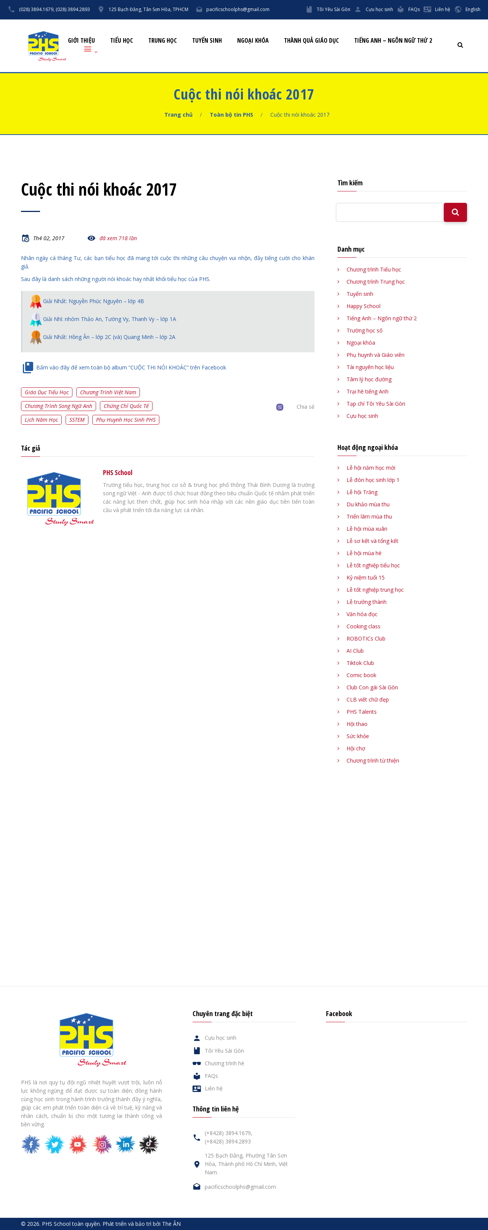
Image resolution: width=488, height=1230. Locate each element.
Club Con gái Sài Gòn (372, 687)
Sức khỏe (358, 736)
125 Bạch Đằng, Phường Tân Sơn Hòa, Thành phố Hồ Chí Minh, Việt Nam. (246, 1164)
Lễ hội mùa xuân (367, 528)
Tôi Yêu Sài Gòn (333, 9)
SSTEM (77, 419)
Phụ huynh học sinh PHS (126, 419)
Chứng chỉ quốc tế (126, 405)
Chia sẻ (306, 406)
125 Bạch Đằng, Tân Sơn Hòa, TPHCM (148, 9)
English (473, 9)
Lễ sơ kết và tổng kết (372, 540)
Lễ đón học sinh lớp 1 (373, 479)
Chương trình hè (224, 1063)
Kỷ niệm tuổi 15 (366, 577)
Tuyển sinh (207, 40)
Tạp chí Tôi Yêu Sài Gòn (376, 403)
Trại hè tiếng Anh (367, 391)
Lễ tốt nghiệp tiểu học (373, 565)
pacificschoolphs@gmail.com (238, 9)
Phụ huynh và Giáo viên (376, 354)
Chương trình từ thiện (373, 760)
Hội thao (357, 723)
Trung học (162, 40)
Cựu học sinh (379, 9)
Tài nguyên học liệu (370, 367)
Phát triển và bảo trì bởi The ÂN (142, 1223)
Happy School (363, 306)
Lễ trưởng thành (367, 601)
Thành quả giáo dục (311, 40)
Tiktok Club (360, 662)
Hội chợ (356, 748)
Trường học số (364, 330)
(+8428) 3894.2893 (228, 1141)
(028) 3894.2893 (73, 9)
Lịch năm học (41, 419)
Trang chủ (178, 114)
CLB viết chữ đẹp (368, 699)
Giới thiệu (81, 40)
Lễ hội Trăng (362, 492)
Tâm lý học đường (369, 379)
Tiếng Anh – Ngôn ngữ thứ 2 (393, 40)
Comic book (361, 675)
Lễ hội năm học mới (371, 467)
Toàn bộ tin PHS (231, 114)
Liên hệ (442, 9)
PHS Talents (362, 711)
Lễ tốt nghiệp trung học (375, 589)
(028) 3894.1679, (37, 9)
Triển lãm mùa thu (369, 516)
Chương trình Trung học (376, 281)
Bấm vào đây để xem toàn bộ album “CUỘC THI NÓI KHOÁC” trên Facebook (131, 367)
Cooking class (363, 626)
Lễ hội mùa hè (364, 553)
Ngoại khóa (253, 40)
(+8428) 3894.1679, (228, 1133)
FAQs (414, 9)
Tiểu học (121, 40)
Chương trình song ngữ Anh (58, 405)
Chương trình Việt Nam (108, 392)
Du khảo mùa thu (368, 504)
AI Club (355, 650)
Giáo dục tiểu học (47, 392)
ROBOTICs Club (366, 638)
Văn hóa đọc (362, 614)
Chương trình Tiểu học (374, 269)
